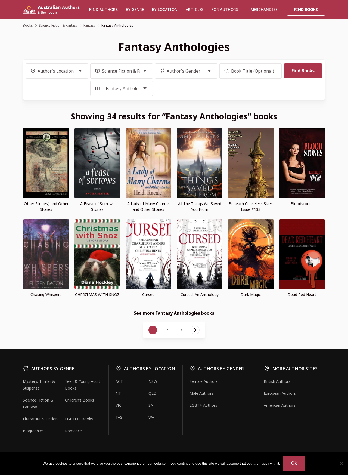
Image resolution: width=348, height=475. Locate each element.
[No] (341, 463)
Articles (194, 9)
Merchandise (264, 9)
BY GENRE (135, 9)
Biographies (33, 430)
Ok (294, 463)
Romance (73, 430)
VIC (119, 405)
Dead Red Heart (302, 294)
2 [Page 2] (167, 329)
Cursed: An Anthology (200, 294)
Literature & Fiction (40, 418)
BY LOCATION (165, 9)
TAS (119, 417)
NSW (152, 381)
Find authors (103, 9)
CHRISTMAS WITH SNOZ (97, 294)
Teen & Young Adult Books (82, 385)
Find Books (306, 9)
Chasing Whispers (45, 294)
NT (118, 393)
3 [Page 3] (181, 329)
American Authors (280, 405)
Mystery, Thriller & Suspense (39, 385)
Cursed (148, 294)
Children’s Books (79, 400)
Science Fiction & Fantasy (38, 403)
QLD (152, 393)
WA (151, 417)
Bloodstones (302, 203)
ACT (119, 381)
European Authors (280, 393)
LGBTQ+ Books (79, 418)
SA (150, 405)
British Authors (277, 381)
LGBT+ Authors (203, 405)
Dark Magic (251, 294)
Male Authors (201, 393)
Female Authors (203, 381)
